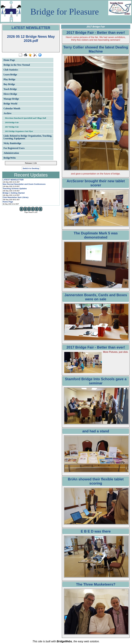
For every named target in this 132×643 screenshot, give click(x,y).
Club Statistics (11, 69)
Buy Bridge (9, 84)
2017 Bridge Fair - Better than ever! (95, 347)
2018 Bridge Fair (12, 122)
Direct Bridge (10, 94)
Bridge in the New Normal (17, 65)
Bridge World (10, 103)
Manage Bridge (11, 99)
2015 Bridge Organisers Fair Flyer (19, 131)
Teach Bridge (10, 89)
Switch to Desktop (31, 168)
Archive (7, 113)
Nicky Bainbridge (12, 143)
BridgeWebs (10, 158)
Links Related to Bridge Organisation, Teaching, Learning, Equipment (28, 137)
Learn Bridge (10, 74)
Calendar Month (12, 108)
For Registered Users (14, 148)
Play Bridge (9, 79)
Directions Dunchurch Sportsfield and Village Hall (25, 118)
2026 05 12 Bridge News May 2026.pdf (31, 39)
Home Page (9, 60)
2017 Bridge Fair (12, 127)
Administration (11, 153)
